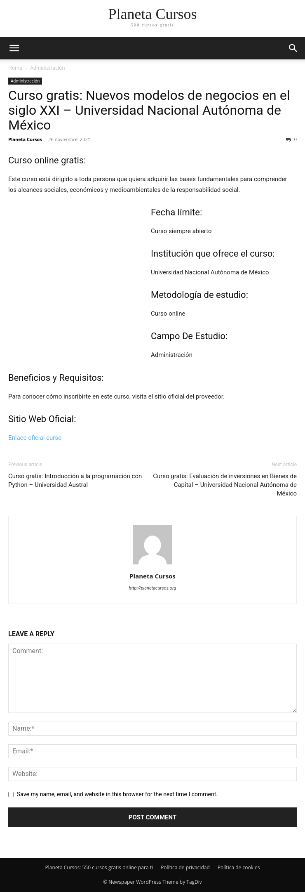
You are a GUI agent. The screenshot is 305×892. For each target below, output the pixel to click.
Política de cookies (239, 867)
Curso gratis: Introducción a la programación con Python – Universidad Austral (75, 480)
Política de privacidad (185, 867)
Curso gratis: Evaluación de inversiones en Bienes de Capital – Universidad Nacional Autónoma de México (225, 484)
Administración (47, 67)
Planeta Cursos (25, 139)
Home (15, 67)
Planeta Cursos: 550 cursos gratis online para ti (99, 867)
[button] (293, 48)
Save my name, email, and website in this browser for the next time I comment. (117, 794)
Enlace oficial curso (35, 437)
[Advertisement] (79, 285)
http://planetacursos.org (152, 588)
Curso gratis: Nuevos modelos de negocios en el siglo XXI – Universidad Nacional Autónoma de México (149, 110)
